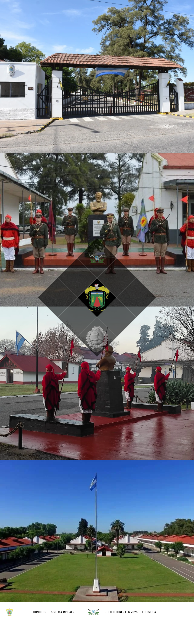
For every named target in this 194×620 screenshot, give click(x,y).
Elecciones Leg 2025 (123, 611)
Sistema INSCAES (62, 611)
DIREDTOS (39, 611)
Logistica (149, 611)
